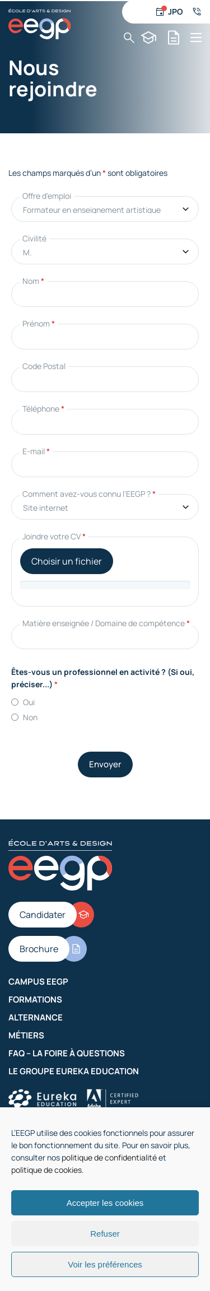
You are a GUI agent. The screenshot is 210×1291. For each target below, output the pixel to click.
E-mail (36, 451)
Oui (29, 702)
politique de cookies (46, 1169)
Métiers (26, 1035)
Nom (33, 281)
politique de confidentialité (109, 1157)
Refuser (105, 1233)
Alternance (35, 1017)
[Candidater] (148, 38)
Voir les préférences (105, 1264)
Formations (35, 999)
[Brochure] (173, 38)
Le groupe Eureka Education (73, 1071)
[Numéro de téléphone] (197, 12)
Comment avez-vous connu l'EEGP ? (89, 493)
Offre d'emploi (46, 195)
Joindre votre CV (54, 536)
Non (30, 717)
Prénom (38, 323)
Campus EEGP (38, 981)
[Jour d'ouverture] (169, 12)
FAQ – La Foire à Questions (66, 1053)
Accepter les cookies (105, 1203)
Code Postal (44, 366)
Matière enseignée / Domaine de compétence (106, 623)
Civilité (34, 238)
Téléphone (43, 408)
